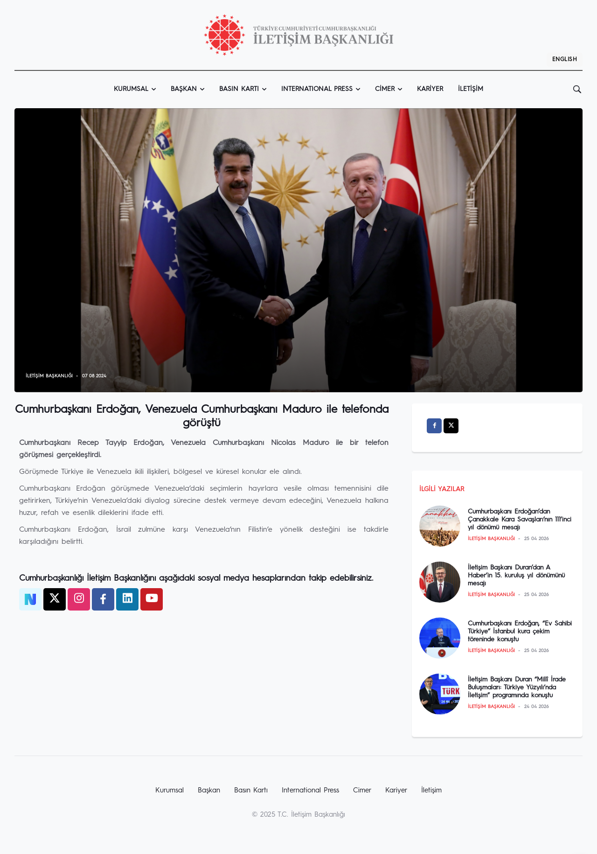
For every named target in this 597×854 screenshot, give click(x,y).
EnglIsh (564, 59)
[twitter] (54, 599)
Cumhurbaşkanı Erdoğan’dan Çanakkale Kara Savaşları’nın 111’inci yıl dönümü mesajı (519, 519)
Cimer (385, 89)
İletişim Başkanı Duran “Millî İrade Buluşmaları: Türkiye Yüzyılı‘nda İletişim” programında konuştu (517, 687)
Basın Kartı (239, 89)
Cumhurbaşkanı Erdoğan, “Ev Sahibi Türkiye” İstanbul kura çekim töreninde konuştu (520, 631)
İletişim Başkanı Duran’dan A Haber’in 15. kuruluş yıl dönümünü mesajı (516, 575)
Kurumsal (131, 89)
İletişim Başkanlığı (49, 376)
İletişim (470, 89)
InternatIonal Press (317, 89)
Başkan (184, 89)
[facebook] (103, 599)
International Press (310, 790)
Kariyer (430, 89)
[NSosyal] (30, 599)
